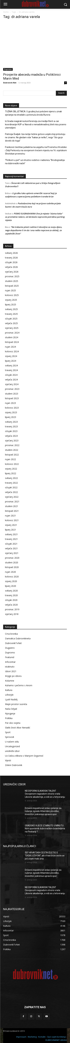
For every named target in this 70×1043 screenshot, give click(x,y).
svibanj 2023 (11, 421)
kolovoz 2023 (12, 407)
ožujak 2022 (11, 487)
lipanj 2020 (10, 585)
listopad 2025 (12, 285)
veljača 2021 (11, 548)
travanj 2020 (11, 595)
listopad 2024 (12, 342)
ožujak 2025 (11, 318)
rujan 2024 (10, 346)
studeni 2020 (11, 562)
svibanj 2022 (11, 478)
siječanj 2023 (11, 440)
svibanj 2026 (11, 252)
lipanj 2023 (10, 417)
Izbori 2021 (10, 671)
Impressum (21, 1036)
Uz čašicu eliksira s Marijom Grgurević (24, 755)
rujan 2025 (10, 290)
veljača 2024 (11, 379)
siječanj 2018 (11, 614)
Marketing (32, 1036)
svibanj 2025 (11, 309)
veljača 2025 (11, 323)
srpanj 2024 (11, 356)
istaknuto (9, 666)
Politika (8, 718)
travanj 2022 (11, 482)
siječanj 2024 (11, 384)
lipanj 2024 (10, 360)
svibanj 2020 (11, 590)
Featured (9, 657)
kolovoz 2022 (12, 463)
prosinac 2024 (12, 332)
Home (6, 12)
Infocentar (10, 661)
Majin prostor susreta (16, 704)
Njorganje (10, 713)
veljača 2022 (11, 492)
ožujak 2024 (11, 374)
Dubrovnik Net (9, 82)
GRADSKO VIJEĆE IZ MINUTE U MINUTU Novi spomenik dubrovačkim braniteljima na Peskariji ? (45, 828)
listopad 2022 (12, 454)
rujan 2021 (10, 515)
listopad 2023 (12, 398)
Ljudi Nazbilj (11, 699)
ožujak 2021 (11, 543)
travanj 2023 (11, 426)
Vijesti (8, 760)
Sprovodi (9, 736)
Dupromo (8, 69)
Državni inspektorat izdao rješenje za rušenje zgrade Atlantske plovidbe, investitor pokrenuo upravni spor (43, 811)
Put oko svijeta (12, 722)
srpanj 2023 (11, 412)
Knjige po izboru (13, 675)
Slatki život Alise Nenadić (17, 727)
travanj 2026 (11, 257)
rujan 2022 (10, 459)
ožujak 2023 (11, 431)
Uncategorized (12, 746)
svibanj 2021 (11, 534)
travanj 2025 (11, 313)
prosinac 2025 (12, 276)
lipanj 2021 (10, 529)
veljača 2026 (11, 266)
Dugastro (10, 647)
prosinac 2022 (12, 445)
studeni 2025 (11, 281)
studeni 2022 (11, 449)
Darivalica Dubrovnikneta (18, 638)
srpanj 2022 (11, 468)
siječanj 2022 (11, 496)
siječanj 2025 (11, 327)
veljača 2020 (11, 604)
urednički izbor (12, 751)
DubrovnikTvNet (13, 643)
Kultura (8, 690)
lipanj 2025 (10, 304)
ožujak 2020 (11, 600)
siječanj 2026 (11, 271)
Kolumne (9, 680)
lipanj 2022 (10, 473)
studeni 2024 (11, 337)
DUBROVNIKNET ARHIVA (56, 1040)
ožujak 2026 (11, 262)
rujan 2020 (10, 571)
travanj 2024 (11, 370)
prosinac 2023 (12, 388)
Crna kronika (11, 633)
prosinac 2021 (12, 501)
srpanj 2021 (11, 524)
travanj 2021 (11, 539)
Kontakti (41, 1036)
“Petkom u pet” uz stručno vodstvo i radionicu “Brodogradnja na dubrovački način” (35, 162)
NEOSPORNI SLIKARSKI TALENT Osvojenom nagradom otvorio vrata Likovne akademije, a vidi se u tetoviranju (45, 794)
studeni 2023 (11, 393)
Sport (8, 732)
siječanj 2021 (11, 553)
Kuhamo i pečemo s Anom (18, 685)
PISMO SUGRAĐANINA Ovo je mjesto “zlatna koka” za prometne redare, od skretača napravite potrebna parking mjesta (34, 217)
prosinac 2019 (12, 609)
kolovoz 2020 (12, 576)
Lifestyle (9, 694)
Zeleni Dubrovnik (13, 765)
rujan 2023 (10, 403)
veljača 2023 (11, 435)
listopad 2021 (12, 510)
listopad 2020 (12, 567)
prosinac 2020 (12, 557)
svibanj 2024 (11, 365)
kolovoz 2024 (12, 351)
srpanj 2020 (11, 581)
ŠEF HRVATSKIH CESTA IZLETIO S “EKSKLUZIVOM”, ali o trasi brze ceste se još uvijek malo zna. (44, 855)
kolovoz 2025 (12, 295)
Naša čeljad (11, 708)
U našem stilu (12, 741)
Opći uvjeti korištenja (56, 1036)
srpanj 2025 (11, 299)
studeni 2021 (11, 506)
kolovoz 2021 (12, 520)
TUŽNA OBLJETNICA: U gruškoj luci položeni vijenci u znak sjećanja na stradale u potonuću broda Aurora (33, 113)
